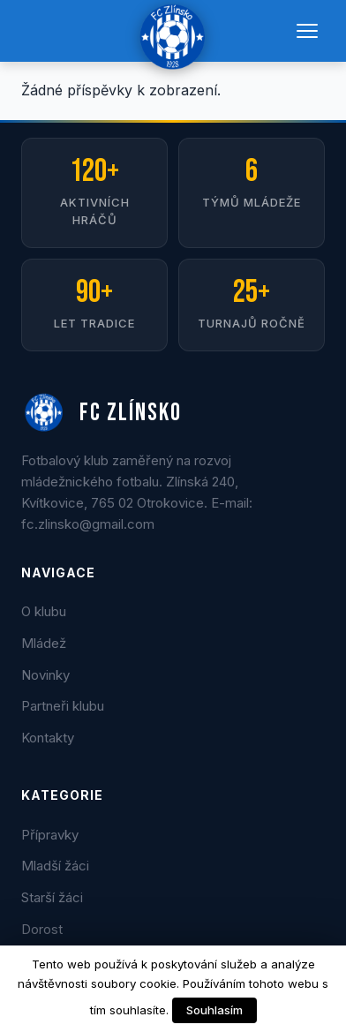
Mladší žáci (55, 865)
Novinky (45, 675)
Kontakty (47, 737)
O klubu (43, 611)
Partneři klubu (62, 705)
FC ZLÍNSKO (101, 413)
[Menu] (307, 31)
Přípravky (50, 834)
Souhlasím (214, 1010)
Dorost (42, 929)
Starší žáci (52, 897)
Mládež (43, 643)
